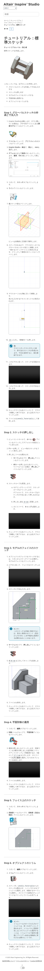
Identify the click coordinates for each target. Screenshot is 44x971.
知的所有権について (8, 961)
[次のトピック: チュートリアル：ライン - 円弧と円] (7, 29)
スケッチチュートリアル (12, 23)
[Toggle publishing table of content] (11, 29)
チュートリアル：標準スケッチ (14, 25)
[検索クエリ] (21, 14)
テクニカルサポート (22, 961)
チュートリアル (16, 21)
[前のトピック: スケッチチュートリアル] (5, 29)
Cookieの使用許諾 (36, 961)
